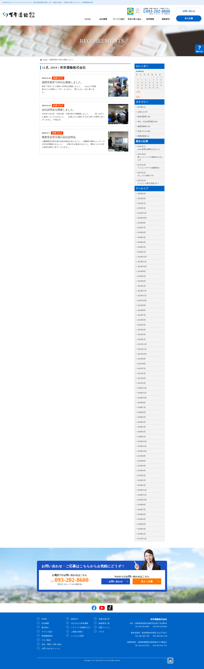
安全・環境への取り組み (51, 644)
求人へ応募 (146, 581)
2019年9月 (142, 456)
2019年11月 (142, 446)
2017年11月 (142, 539)
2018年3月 (142, 529)
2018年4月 (142, 524)
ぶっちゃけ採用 (76, 636)
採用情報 (150, 19)
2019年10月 (142, 451)
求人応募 (189, 18)
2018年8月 (142, 505)
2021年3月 (142, 383)
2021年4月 (142, 378)
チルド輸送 (45, 640)
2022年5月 (142, 325)
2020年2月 (142, 432)
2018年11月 (142, 495)
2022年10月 (142, 301)
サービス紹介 (119, 19)
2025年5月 (142, 203)
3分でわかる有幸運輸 (78, 623)
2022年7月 (142, 315)
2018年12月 (142, 490)
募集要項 (166, 19)
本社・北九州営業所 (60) (147, 122)
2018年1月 (142, 534)
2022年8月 (142, 310)
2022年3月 (142, 334)
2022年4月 (142, 330)
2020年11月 (142, 393)
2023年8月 (142, 271)
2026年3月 (142, 194)
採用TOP (73, 619)
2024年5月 (142, 237)
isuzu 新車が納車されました (150, 147)
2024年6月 (142, 232)
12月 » (138, 97)
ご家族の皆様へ (76, 632)
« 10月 (138, 92)
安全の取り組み (134, 19)
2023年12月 (142, 257)
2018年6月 (142, 514)
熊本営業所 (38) (144, 117)
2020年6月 (142, 412)
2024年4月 (142, 242)
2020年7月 (142, 407)
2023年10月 (142, 266)
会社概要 (103, 19)
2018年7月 (142, 510)
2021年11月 (142, 349)
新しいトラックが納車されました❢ (150, 157)
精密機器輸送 (46, 636)
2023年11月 (142, 262)
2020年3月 (142, 427)
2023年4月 (142, 281)
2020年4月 (142, 422)
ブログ (100, 632)
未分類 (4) (142, 107)
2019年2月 (142, 480)
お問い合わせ (189, 11)
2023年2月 (142, 286)
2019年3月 (142, 476)
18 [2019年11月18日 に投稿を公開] (138, 85)
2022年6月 (142, 320)
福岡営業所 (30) (144, 126)
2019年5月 (142, 466)
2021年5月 (142, 373)
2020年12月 (142, 388)
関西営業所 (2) (143, 136)
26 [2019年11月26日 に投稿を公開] (142, 88)
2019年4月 (142, 471)
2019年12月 (142, 441)
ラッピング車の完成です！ (150, 181)
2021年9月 (142, 359)
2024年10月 (142, 218)
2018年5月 (142, 519)
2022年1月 (142, 339)
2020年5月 (142, 417)
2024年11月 (142, 213)
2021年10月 (142, 354)
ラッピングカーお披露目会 (150, 166)
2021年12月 (142, 344)
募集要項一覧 (103, 623)
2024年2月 (142, 247)
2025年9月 (142, 199)
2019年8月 (142, 461)
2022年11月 (142, 296)
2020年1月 (142, 437)
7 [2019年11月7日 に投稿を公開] (149, 80)
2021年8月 (142, 364)
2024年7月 (142, 228)
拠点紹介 (44, 627)
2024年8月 (142, 223)
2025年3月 (142, 208)
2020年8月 (142, 403)
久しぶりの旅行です (150, 174)
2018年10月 (142, 500)
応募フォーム (103, 627)
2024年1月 (142, 252)
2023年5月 (142, 276)
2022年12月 (142, 291)
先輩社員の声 (103, 619)
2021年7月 (142, 369)
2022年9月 (142, 305)
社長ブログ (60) (144, 131)
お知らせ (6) (142, 112)
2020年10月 (142, 398)
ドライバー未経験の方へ (80, 627)
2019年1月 (142, 485)
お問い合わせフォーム (50, 649)
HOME (88, 19)
